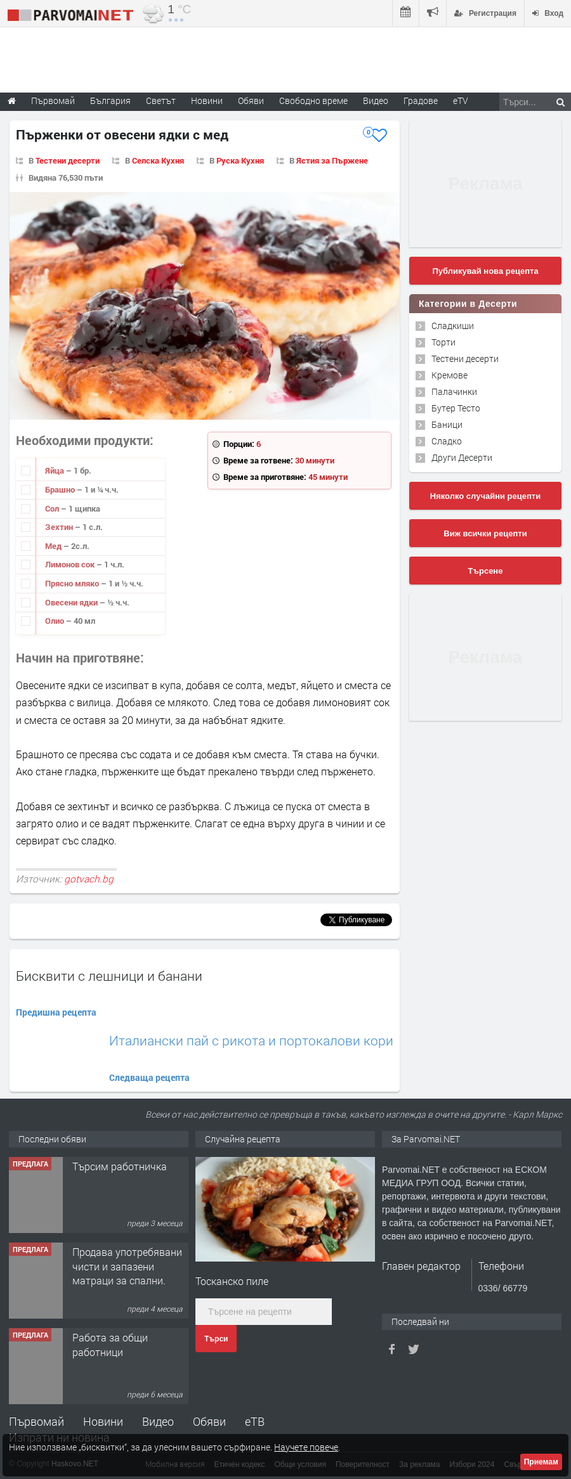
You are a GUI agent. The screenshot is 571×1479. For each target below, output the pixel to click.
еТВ (255, 1421)
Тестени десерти (68, 160)
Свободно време (313, 100)
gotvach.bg (89, 878)
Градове (421, 100)
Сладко (446, 441)
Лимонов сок (70, 564)
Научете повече (306, 1447)
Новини (207, 100)
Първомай (36, 1421)
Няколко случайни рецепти (485, 496)
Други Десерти (461, 457)
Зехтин (60, 527)
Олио (55, 620)
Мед (54, 546)
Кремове (449, 375)
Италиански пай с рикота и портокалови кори (251, 1041)
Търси (216, 1338)
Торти (443, 342)
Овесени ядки (72, 602)
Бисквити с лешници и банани (109, 976)
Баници (447, 424)
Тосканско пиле (231, 1281)
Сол (53, 508)
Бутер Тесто (455, 408)
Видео (158, 1421)
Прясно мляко (73, 583)
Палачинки (454, 391)
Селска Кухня (158, 160)
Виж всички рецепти (485, 533)
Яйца (55, 470)
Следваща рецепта (149, 1077)
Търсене (485, 571)
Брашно (61, 489)
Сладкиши (452, 326)
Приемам (541, 1461)
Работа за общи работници (110, 1344)
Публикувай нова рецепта (485, 271)
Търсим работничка (119, 1166)
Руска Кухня (240, 160)
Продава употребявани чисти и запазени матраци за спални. (127, 1266)
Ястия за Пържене (332, 160)
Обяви (209, 1421)
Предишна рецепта (56, 1012)
